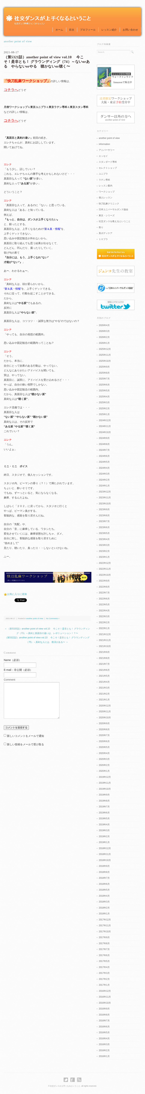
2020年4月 (104, 753)
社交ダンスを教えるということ (114, 221)
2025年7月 (104, 378)
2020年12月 (105, 705)
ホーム (59, 29)
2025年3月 (104, 402)
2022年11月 (105, 569)
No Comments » (52, 618)
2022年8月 (104, 586)
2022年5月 (104, 604)
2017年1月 (104, 985)
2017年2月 (104, 979)
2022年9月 (104, 580)
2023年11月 (105, 497)
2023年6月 (104, 527)
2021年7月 (104, 664)
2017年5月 (104, 961)
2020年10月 (105, 717)
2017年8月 (104, 943)
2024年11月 (105, 426)
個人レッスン (105, 197)
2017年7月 (104, 949)
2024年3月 (104, 473)
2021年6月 (104, 670)
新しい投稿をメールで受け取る (25, 744)
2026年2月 (104, 337)
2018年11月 (105, 854)
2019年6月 (104, 812)
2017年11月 (105, 925)
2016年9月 (104, 1008)
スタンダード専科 (108, 162)
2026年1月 (104, 343)
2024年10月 (105, 432)
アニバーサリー (107, 150)
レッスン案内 (105, 185)
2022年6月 (104, 598)
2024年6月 (104, 456)
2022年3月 (104, 616)
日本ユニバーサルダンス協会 (113, 209)
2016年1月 (104, 1056)
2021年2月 (104, 693)
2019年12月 (105, 777)
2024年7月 (104, 450)
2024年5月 (104, 462)
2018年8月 (104, 872)
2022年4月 (104, 610)
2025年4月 (104, 396)
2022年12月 (105, 563)
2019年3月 (104, 830)
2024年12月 (105, 420)
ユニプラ (103, 173)
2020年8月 (104, 729)
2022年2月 (104, 622)
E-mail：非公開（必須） (18, 669)
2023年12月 (105, 491)
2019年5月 (104, 818)
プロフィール (88, 29)
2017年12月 (105, 919)
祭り (101, 227)
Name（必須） (12, 660)
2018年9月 (104, 866)
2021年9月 (104, 652)
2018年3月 (104, 901)
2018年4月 (104, 896)
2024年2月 (104, 480)
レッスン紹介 (109, 29)
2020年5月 (104, 747)
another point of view (18, 41)
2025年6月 (104, 384)
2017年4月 (104, 967)
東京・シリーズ (107, 215)
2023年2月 (104, 551)
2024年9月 (104, 438)
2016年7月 (104, 1020)
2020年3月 (104, 759)
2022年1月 (104, 628)
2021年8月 (104, 658)
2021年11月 (105, 640)
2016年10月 (105, 1003)
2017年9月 (104, 937)
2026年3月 (104, 331)
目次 (71, 29)
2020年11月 (105, 711)
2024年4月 (104, 468)
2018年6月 (104, 884)
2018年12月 (105, 848)
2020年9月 (104, 723)
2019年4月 (104, 824)
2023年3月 (104, 545)
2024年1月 (104, 485)
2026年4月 (104, 325)
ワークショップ (107, 191)
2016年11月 (105, 997)
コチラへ (11, 90)
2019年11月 (105, 783)
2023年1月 (104, 557)
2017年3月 (104, 973)
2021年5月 (104, 676)
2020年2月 (104, 765)
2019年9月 (104, 794)
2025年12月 (105, 349)
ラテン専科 (104, 179)
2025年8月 (104, 373)
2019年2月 (104, 836)
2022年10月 (105, 575)
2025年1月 (104, 414)
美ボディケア (105, 233)
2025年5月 (104, 390)
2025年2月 (104, 408)
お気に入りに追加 (17, 594)
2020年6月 (104, 741)
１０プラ (103, 239)
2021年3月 (104, 687)
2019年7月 (104, 806)
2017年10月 (105, 931)
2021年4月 (104, 682)
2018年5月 (104, 890)
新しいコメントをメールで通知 (25, 735)
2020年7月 (104, 735)
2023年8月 (104, 515)
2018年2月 (104, 907)
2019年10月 (105, 789)
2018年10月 (105, 860)
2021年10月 (105, 646)
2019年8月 (104, 800)
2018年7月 (104, 878)
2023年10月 (105, 503)
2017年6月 (104, 955)
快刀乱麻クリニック (109, 203)
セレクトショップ (108, 168)
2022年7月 (104, 592)
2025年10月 (105, 361)
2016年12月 (105, 991)
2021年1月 (104, 699)
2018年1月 (104, 913)
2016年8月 (104, 1014)
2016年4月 (104, 1038)
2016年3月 (104, 1044)
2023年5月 (104, 533)
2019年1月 (104, 842)
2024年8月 (104, 444)
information (104, 144)
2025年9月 (104, 366)
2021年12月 (105, 634)
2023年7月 (104, 521)
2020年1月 (104, 771)
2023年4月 (104, 539)
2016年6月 (104, 1026)
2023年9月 (104, 509)
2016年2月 (104, 1050)
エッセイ (103, 156)
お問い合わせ (130, 29)
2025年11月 (105, 355)
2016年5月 (104, 1032)
